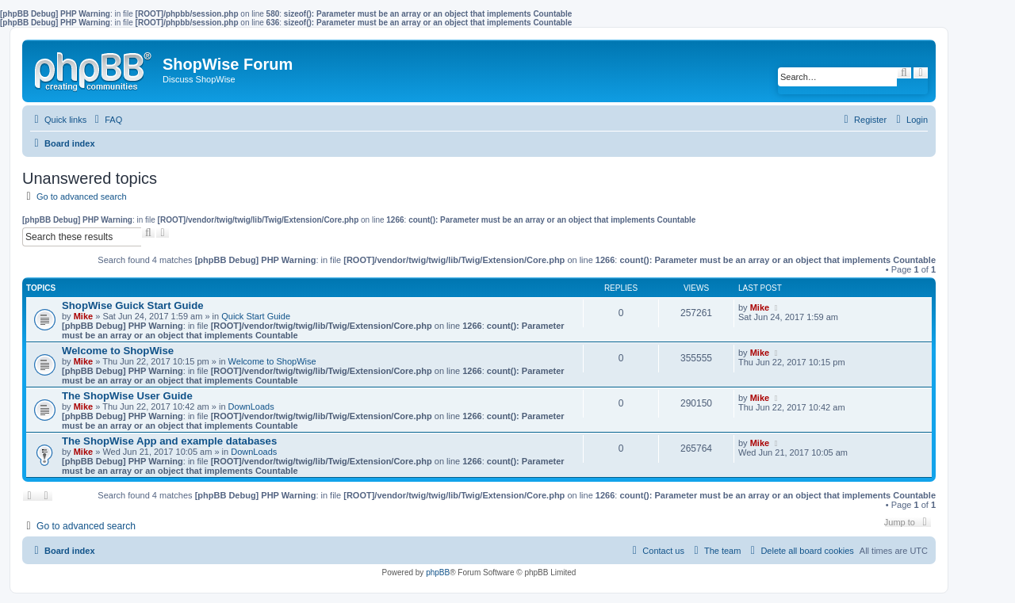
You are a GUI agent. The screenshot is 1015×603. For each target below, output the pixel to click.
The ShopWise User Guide (127, 396)
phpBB (438, 572)
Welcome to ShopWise (118, 351)
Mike (83, 316)
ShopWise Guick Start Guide (133, 305)
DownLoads (251, 406)
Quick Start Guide (255, 316)
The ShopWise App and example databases (169, 441)
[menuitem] (106, 119)
